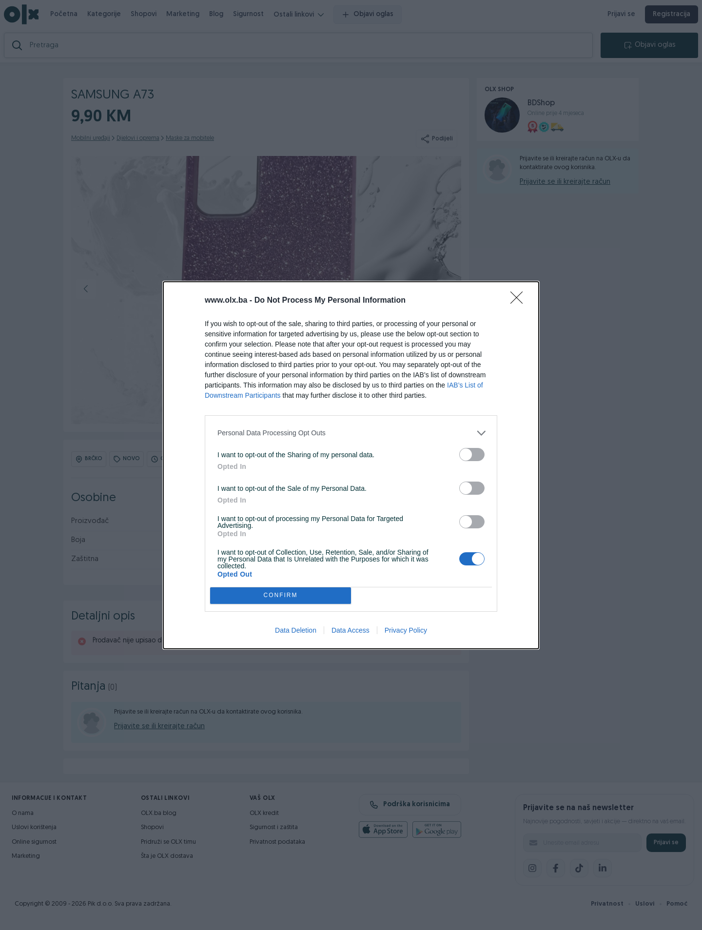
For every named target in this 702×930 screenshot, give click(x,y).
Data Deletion (295, 630)
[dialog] (351, 465)
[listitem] (351, 433)
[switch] (472, 454)
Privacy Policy (406, 630)
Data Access (351, 630)
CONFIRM (280, 595)
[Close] (519, 300)
